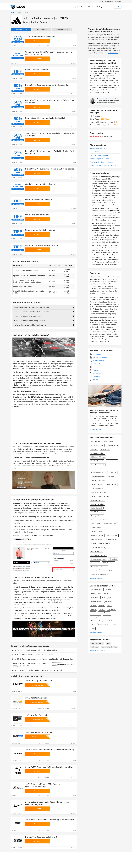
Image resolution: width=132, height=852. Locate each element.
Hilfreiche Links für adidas (99, 155)
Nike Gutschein (95, 441)
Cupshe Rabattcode (97, 488)
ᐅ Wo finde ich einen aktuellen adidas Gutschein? (31, 307)
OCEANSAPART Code (98, 457)
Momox (93, 613)
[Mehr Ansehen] (119, 640)
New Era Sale (105, 449)
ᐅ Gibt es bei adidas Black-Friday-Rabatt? (29, 321)
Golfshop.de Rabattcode (98, 492)
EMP (109, 605)
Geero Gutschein (112, 535)
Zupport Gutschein (96, 484)
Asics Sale (94, 449)
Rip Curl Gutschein (96, 508)
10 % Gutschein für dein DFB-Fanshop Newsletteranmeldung (42, 785)
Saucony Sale (95, 563)
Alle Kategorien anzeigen (97, 650)
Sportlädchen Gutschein (98, 555)
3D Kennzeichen (96, 589)
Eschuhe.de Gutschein (98, 547)
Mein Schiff (111, 609)
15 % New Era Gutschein (36, 715)
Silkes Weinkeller (103, 625)
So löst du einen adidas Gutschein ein (103, 165)
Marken (20, 12)
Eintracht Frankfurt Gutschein (100, 496)
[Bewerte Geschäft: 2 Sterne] (93, 136)
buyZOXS (111, 597)
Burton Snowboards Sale (99, 473)
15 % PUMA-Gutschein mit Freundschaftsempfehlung (49, 767)
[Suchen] (115, 7)
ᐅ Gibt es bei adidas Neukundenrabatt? (27, 316)
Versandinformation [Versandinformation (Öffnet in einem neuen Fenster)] (98, 357)
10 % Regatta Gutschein (36, 698)
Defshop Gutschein (97, 516)
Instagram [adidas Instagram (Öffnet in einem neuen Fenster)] (95, 373)
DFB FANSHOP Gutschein (99, 567)
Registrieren (109, 2)
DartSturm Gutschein (97, 504)
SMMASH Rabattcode (98, 512)
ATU (99, 593)
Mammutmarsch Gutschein (99, 575)
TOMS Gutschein (111, 484)
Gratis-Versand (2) (41, 30)
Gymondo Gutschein (97, 535)
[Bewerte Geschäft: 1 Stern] (91, 136)
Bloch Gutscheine (96, 551)
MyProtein (107, 617)
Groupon (93, 609)
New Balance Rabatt (97, 453)
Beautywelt (94, 597)
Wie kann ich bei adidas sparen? (101, 162)
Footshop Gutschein (97, 461)
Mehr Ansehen (95, 429)
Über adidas (94, 152)
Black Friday (94, 647)
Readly (101, 621)
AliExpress (107, 589)
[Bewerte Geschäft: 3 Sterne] (96, 136)
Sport (108, 643)
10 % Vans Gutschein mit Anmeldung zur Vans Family (49, 819)
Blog (101, 2)
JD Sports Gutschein (97, 445)
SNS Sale (111, 476)
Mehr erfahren (113, 53)
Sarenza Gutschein (111, 539)
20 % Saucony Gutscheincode (38, 680)
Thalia (92, 629)
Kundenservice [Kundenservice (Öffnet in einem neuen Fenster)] (97, 361)
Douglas (101, 605)
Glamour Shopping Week (109, 647)
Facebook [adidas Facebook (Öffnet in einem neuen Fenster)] (95, 364)
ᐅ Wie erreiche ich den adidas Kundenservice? (30, 325)
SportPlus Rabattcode (98, 476)
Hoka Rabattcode (96, 539)
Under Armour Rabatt (97, 465)
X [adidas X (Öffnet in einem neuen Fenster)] (92, 367)
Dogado (93, 605)
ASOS (93, 593)
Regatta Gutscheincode (98, 559)
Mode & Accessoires (97, 643)
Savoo (12, 12)
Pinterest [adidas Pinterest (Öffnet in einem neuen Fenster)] (95, 370)
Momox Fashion (104, 613)
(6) (62, 30)
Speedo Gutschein (96, 528)
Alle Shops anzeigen (96, 578)
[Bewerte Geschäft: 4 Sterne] (98, 136)
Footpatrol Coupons (97, 531)
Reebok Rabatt (108, 441)
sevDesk (109, 621)
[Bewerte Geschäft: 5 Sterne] (100, 136)
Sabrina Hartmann (107, 99)
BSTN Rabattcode (108, 563)
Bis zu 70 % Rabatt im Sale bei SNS (41, 837)
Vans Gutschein (112, 461)
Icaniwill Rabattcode (108, 571)
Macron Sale (95, 571)
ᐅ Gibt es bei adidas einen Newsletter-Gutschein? (31, 312)
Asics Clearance (96, 469)
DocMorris (108, 601)
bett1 (103, 597)
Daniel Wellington (96, 601)
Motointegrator (95, 617)
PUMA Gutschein (112, 445)
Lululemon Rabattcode (98, 480)
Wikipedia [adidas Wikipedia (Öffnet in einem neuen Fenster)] (95, 376)
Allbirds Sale (113, 559)
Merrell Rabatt (95, 524)
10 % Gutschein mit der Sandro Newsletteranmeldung (49, 749)
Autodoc (107, 593)
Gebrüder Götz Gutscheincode (100, 543)
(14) (21, 30)
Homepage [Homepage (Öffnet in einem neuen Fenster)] (95, 354)
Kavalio (102, 609)
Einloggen (118, 2)
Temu (114, 625)
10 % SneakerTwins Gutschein (39, 732)
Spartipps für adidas (97, 148)
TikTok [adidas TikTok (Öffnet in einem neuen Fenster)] (94, 380)
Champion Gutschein (97, 500)
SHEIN (93, 625)
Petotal (93, 621)
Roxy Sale (113, 473)
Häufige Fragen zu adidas (99, 159)
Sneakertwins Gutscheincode (100, 520)
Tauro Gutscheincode (110, 524)
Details (73, 45)
